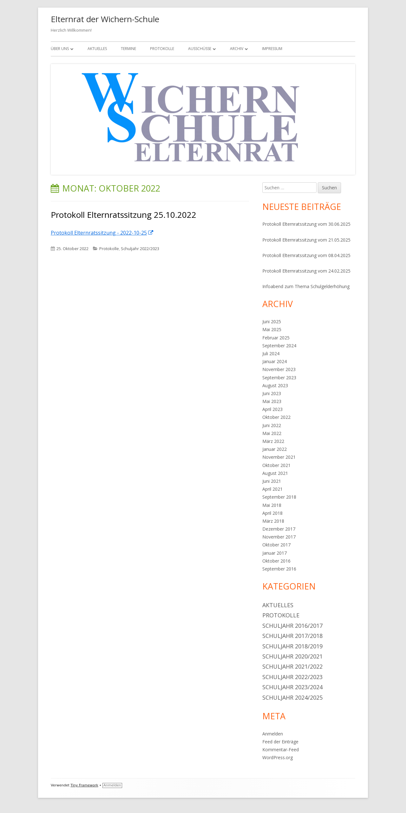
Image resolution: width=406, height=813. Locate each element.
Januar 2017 (274, 553)
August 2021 (275, 473)
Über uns (60, 48)
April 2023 (272, 409)
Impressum (272, 48)
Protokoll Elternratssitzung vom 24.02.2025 (306, 271)
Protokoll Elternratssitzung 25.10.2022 (123, 214)
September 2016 (279, 569)
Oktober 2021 (276, 465)
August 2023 (275, 385)
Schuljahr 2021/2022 (292, 666)
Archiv (236, 48)
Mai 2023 (271, 401)
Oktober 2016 (276, 561)
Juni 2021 (271, 481)
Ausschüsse (199, 48)
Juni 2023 (271, 393)
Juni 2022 (271, 425)
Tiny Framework (84, 785)
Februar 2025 (276, 338)
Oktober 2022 (276, 417)
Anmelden (272, 734)
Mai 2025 (271, 329)
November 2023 (279, 369)
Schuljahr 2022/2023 (140, 248)
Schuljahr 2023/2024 (292, 687)
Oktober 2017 (276, 545)
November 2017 (279, 537)
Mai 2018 (271, 505)
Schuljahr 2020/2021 (292, 656)
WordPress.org (277, 757)
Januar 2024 (274, 361)
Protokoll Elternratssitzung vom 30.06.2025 (306, 224)
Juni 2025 (271, 321)
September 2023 (279, 378)
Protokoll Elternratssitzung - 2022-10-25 (102, 232)
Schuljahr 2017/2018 (292, 636)
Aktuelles (97, 48)
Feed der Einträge (280, 742)
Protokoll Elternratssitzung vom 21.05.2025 (306, 240)
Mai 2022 (271, 433)
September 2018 (279, 497)
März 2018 (273, 521)
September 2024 (279, 346)
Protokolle (162, 48)
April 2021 (272, 489)
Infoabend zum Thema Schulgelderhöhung (306, 286)
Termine (128, 48)
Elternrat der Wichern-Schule (105, 19)
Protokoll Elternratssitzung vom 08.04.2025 (306, 255)
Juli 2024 (270, 353)
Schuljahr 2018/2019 (292, 646)
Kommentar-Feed (280, 750)
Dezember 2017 (278, 529)
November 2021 (279, 457)
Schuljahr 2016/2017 (292, 625)
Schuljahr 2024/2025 (292, 697)
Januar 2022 (274, 449)
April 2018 (272, 513)
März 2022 (273, 441)
